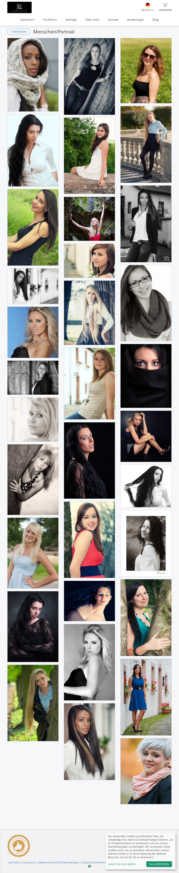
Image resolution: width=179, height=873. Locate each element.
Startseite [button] (27, 20)
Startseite (14, 862)
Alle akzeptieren (159, 864)
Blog (156, 20)
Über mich (92, 20)
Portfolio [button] (50, 20)
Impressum (29, 862)
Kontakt (113, 20)
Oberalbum (18, 31)
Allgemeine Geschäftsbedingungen (59, 862)
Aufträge (71, 20)
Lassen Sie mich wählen (122, 864)
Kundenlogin (135, 20)
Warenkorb (165, 7)
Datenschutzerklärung (95, 862)
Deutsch (148, 7)
